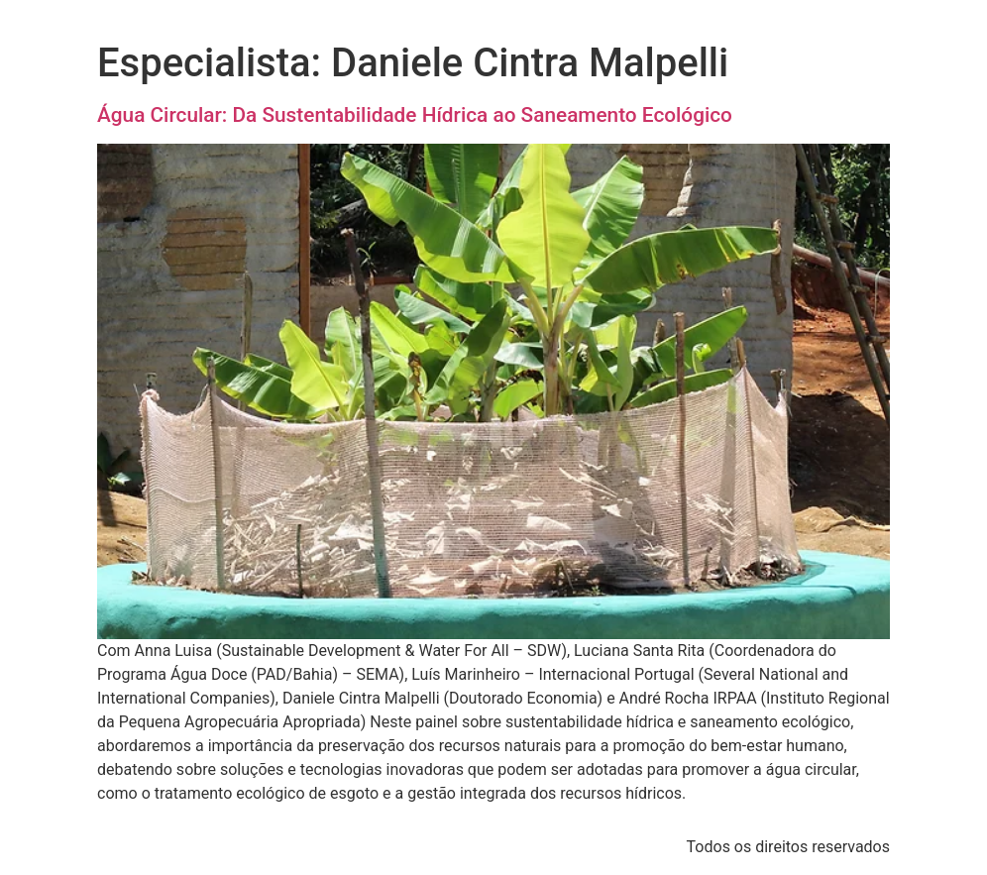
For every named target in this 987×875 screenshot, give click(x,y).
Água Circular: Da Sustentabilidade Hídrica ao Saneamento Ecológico (414, 115)
